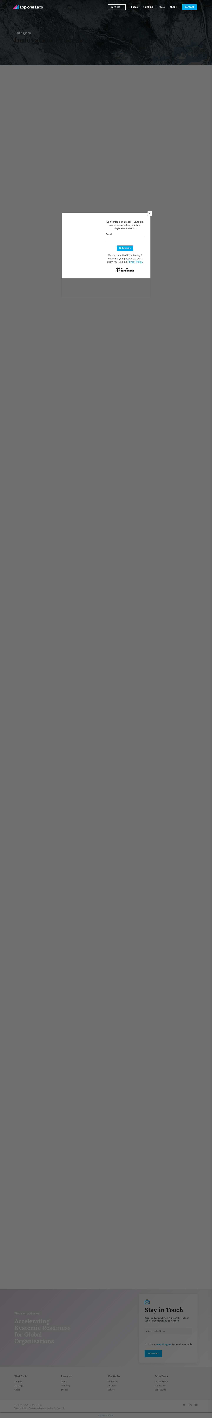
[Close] (150, 213)
